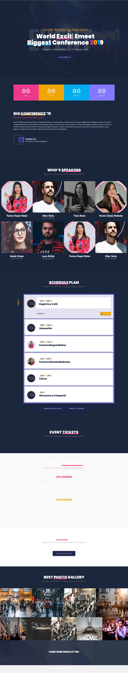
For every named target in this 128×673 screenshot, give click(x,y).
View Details (105, 313)
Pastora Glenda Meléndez (111, 215)
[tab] (69, 303)
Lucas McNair (48, 256)
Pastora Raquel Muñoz (16, 215)
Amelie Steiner (17, 256)
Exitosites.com (75, 668)
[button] (68, 303)
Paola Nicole (80, 215)
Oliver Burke (48, 215)
